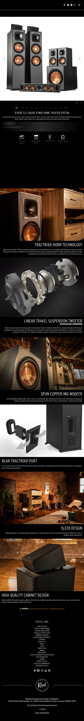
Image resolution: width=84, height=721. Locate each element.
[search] (74, 5)
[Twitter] (35, 670)
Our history (42, 653)
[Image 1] (17, 107)
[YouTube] (46, 670)
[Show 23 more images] (66, 107)
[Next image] (80, 59)
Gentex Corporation (58, 701)
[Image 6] (41, 107)
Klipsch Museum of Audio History (42, 655)
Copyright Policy (42, 666)
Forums (42, 650)
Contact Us (42, 642)
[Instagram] (42, 670)
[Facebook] (38, 670)
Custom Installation (42, 631)
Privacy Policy (42, 661)
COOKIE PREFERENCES (42, 713)
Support (42, 639)
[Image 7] (46, 107)
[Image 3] (27, 107)
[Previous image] (4, 59)
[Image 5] (36, 107)
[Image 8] (51, 107)
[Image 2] (22, 107)
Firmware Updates (42, 635)
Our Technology (42, 657)
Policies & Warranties (42, 663)
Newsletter (42, 648)
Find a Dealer (42, 626)
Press (42, 644)
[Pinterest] (49, 670)
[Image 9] (55, 107)
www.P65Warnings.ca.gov (57, 609)
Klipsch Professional (42, 628)
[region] (42, 59)
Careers (42, 659)
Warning (42, 709)
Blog (42, 646)
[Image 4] (31, 107)
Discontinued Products (42, 637)
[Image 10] (60, 107)
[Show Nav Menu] (79, 5)
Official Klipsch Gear (42, 633)
